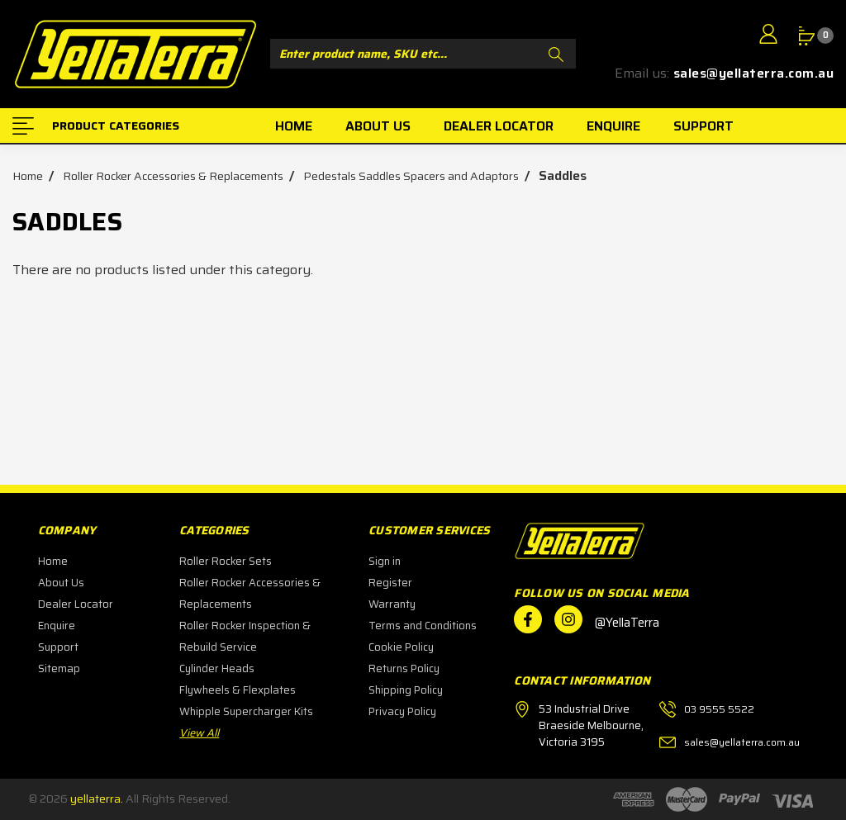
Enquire (56, 625)
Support (58, 647)
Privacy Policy (402, 711)
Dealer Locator (75, 604)
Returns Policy (404, 668)
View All (199, 733)
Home (53, 561)
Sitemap (59, 668)
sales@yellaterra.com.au (753, 73)
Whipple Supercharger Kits (246, 711)
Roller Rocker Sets (225, 561)
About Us (61, 582)
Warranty (392, 604)
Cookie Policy (401, 647)
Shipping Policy (405, 690)
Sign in (384, 561)
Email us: (642, 73)
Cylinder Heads (216, 668)
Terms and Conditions (422, 625)
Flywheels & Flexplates (237, 690)
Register (390, 582)
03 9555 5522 (719, 709)
